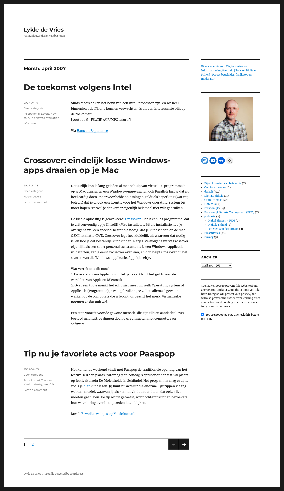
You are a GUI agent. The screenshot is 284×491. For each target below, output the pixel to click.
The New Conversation (44, 117)
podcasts (210, 216)
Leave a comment (35, 202)
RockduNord (32, 380)
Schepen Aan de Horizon (223, 229)
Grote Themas (213, 200)
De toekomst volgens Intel (77, 87)
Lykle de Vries (44, 29)
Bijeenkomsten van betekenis (222, 183)
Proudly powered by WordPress (64, 473)
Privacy (208, 237)
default (208, 191)
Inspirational (32, 113)
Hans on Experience (92, 131)
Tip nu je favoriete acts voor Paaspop (99, 353)
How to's (210, 204)
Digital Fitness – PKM (221, 220)
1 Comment (31, 123)
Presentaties (212, 233)
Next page (184, 449)
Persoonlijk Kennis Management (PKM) (229, 212)
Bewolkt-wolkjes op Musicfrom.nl (107, 414)
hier (86, 386)
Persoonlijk (211, 208)
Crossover (133, 219)
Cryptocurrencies (215, 187)
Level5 (45, 113)
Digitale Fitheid (213, 195)
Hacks (28, 196)
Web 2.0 (49, 384)
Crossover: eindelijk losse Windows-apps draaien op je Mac (97, 165)
